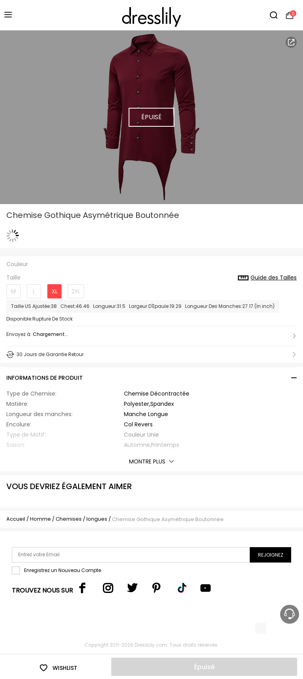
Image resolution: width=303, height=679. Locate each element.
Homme (40, 519)
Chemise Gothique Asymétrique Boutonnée (168, 519)
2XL (75, 291)
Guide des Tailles (267, 277)
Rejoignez (270, 554)
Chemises (69, 519)
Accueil (15, 519)
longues (96, 519)
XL (55, 291)
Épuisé (204, 666)
